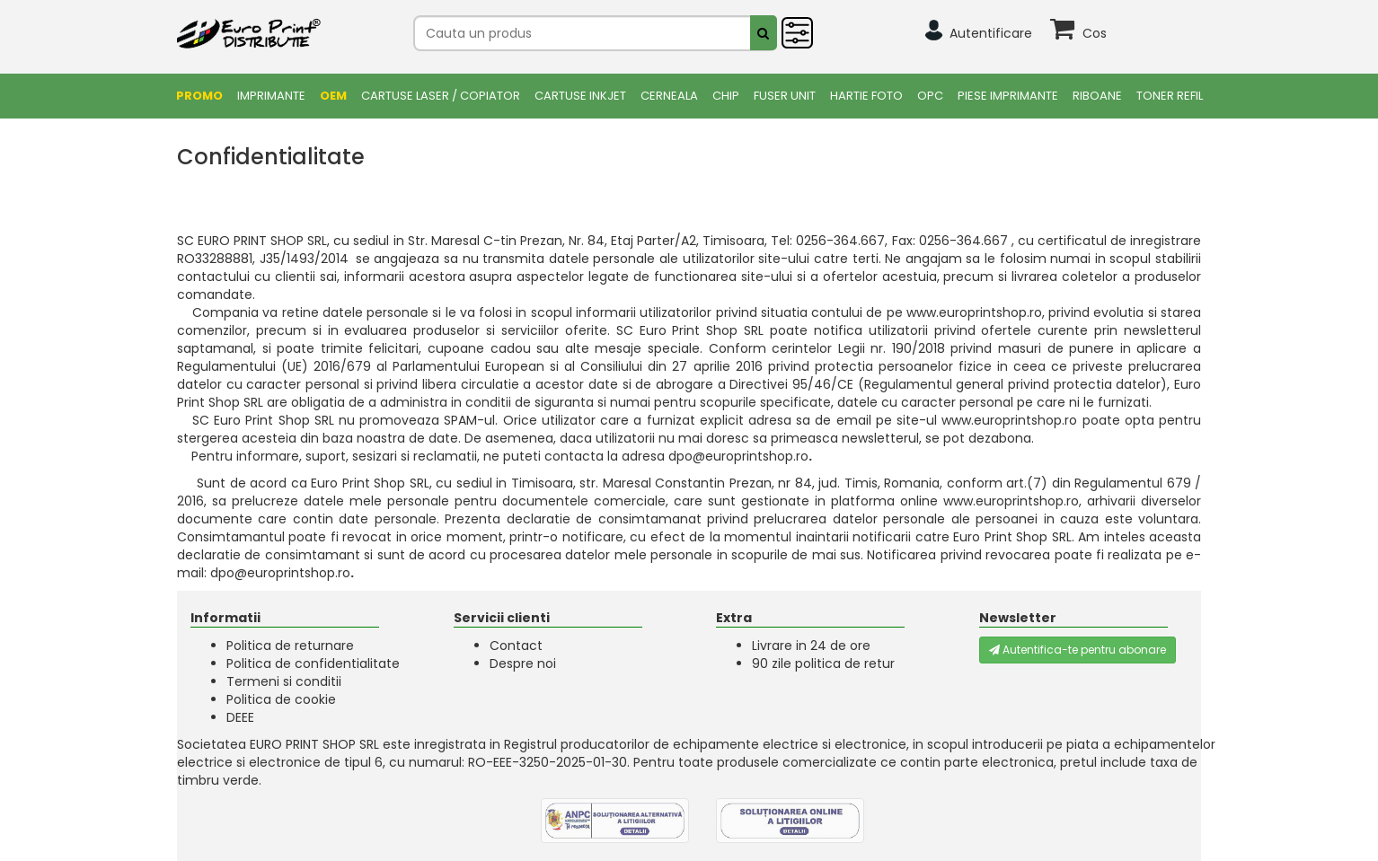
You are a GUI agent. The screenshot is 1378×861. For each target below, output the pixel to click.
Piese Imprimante (1008, 95)
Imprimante (271, 95)
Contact (516, 646)
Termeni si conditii (283, 681)
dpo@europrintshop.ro (738, 456)
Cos (1094, 33)
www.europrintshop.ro (974, 312)
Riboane (1097, 95)
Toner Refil (1169, 95)
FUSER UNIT (785, 95)
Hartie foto (866, 95)
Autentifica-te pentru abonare (1077, 649)
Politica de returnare (290, 646)
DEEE (240, 717)
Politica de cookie (281, 699)
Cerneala (669, 95)
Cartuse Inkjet (580, 95)
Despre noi (523, 663)
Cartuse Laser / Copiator (440, 95)
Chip (725, 95)
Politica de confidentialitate (313, 663)
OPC (930, 95)
